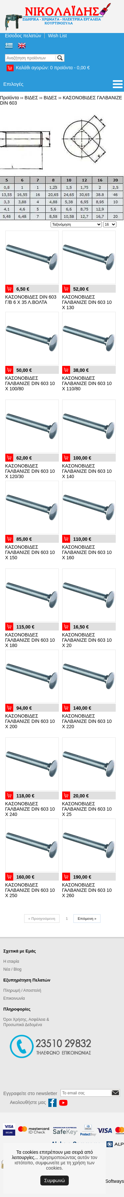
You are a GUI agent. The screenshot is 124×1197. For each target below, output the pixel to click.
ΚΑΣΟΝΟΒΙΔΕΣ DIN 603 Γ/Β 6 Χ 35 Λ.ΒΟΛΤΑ (31, 299)
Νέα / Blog (12, 969)
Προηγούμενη (41, 919)
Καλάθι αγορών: (53, 67)
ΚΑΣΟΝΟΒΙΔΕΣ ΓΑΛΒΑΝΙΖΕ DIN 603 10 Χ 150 (30, 552)
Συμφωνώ (54, 1180)
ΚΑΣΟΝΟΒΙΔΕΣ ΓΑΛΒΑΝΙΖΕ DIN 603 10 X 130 (87, 302)
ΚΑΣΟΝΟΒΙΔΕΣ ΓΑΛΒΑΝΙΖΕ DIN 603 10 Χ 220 (87, 721)
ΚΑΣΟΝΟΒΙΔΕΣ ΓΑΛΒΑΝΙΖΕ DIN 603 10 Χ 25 (87, 809)
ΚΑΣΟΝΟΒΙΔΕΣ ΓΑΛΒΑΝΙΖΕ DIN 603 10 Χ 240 (30, 809)
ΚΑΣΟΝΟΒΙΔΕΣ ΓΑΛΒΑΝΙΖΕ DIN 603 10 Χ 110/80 (87, 383)
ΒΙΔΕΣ (31, 97)
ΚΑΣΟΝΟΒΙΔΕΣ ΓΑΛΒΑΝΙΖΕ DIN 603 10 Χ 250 (30, 890)
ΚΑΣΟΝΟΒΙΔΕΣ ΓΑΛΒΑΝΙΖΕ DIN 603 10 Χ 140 (87, 471)
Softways (114, 1181)
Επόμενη (87, 919)
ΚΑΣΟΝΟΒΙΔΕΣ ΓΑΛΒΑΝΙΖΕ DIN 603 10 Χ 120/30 (30, 471)
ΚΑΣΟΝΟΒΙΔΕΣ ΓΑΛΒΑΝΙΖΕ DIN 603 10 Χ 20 (87, 640)
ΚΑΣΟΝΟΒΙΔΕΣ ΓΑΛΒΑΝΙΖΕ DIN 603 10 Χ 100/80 (30, 383)
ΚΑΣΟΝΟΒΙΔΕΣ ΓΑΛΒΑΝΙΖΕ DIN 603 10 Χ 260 (87, 890)
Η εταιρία (11, 961)
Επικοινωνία (14, 998)
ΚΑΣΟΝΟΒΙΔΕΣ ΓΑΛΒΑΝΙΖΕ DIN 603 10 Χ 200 (30, 721)
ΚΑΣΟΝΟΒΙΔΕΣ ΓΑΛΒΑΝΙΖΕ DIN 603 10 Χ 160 (87, 552)
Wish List (57, 35)
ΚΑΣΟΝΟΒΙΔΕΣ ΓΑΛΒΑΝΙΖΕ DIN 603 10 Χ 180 (30, 640)
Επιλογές (13, 84)
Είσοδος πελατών (23, 35)
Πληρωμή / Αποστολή (22, 990)
